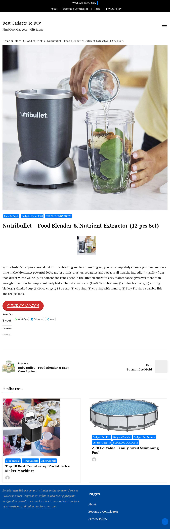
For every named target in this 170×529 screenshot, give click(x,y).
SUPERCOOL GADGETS (58, 216)
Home (97, 8)
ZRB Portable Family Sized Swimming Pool (125, 450)
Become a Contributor (75, 8)
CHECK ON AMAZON (23, 305)
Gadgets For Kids (102, 437)
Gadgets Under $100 (32, 216)
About (54, 8)
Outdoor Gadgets (102, 442)
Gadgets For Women (144, 437)
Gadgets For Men (122, 437)
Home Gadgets (30, 460)
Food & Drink (11, 216)
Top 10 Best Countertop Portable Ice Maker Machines (37, 468)
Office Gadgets (48, 460)
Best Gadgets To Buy (21, 23)
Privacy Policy (113, 8)
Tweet (6, 319)
